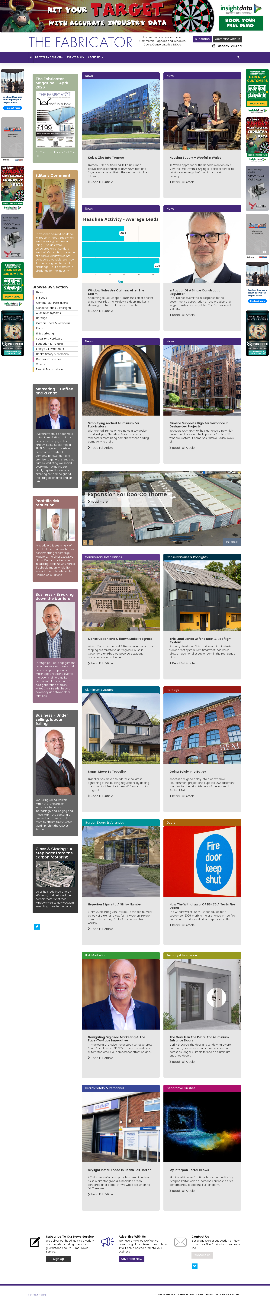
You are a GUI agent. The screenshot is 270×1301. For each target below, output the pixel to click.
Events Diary (76, 57)
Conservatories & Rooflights (54, 308)
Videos (40, 364)
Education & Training (49, 344)
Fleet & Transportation (50, 369)
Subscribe (202, 39)
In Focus (41, 298)
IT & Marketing (45, 333)
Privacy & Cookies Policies (222, 1294)
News (39, 292)
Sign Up (58, 1259)
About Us (95, 57)
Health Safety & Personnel (52, 354)
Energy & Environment (50, 349)
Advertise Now (131, 1259)
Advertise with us (227, 39)
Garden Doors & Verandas (53, 323)
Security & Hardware (49, 338)
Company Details (164, 1294)
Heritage (41, 318)
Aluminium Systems (48, 313)
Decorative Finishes (48, 359)
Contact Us (202, 1255)
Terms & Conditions (190, 1294)
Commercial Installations (52, 303)
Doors (40, 328)
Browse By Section (49, 57)
